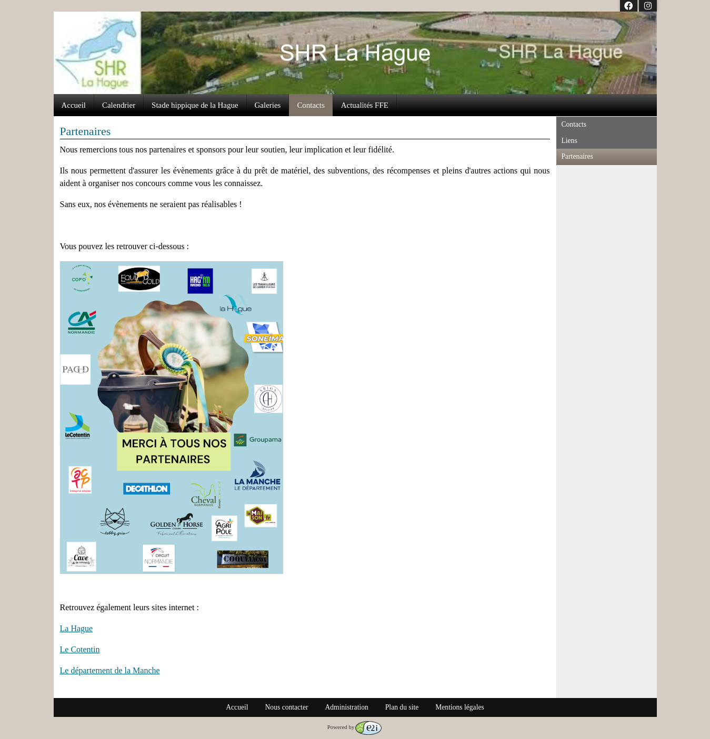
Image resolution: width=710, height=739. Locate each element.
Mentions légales (459, 707)
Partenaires (577, 156)
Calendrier (118, 105)
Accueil (74, 105)
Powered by (354, 727)
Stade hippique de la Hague (195, 105)
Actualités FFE (364, 105)
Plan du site (401, 707)
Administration (346, 707)
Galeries (268, 105)
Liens (569, 141)
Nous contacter (286, 707)
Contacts (310, 105)
